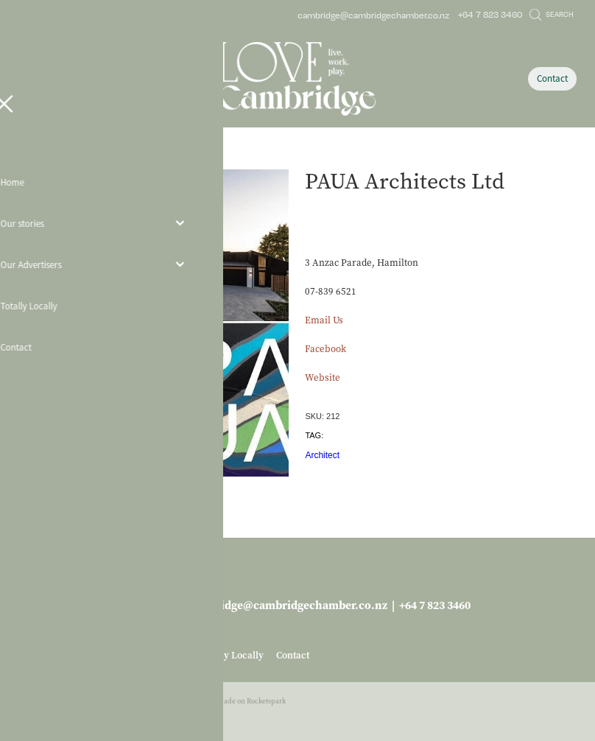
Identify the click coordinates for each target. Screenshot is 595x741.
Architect (322, 455)
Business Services (102, 157)
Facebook (325, 349)
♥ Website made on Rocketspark (236, 701)
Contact (552, 78)
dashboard (95, 701)
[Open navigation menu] (88, 78)
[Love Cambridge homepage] (297, 79)
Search (551, 14)
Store (53, 157)
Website (322, 377)
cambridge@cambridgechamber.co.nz (373, 14)
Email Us (324, 320)
